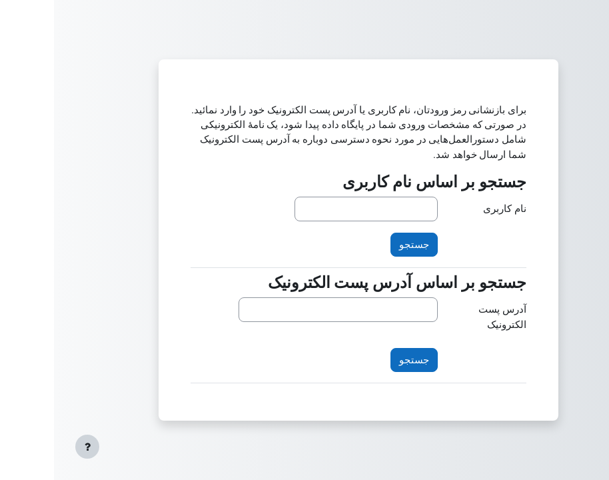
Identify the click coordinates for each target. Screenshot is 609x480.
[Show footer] (33, 447)
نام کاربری (450, 209)
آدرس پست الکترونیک (448, 316)
